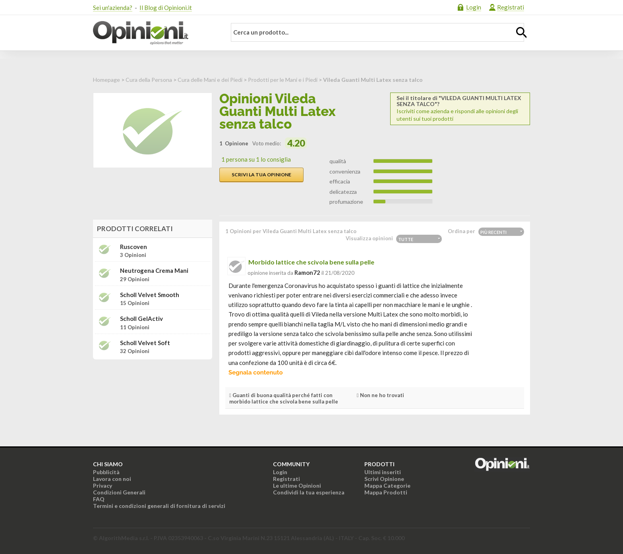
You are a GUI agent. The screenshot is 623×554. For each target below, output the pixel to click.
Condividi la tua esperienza (308, 492)
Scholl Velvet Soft (145, 343)
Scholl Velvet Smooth (149, 294)
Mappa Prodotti (385, 492)
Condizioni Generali (119, 492)
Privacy (102, 485)
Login (473, 7)
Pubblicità (106, 472)
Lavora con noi (112, 478)
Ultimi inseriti (382, 472)
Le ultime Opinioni (297, 485)
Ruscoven (133, 246)
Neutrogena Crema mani (154, 270)
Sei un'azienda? (112, 7)
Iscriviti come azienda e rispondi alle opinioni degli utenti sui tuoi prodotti (460, 108)
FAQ (98, 499)
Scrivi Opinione (384, 478)
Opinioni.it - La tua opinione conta (154, 33)
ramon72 (307, 272)
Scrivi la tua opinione (261, 175)
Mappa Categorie (387, 485)
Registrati (510, 7)
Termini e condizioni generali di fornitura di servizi (159, 505)
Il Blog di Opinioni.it (165, 7)
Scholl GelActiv (141, 318)
